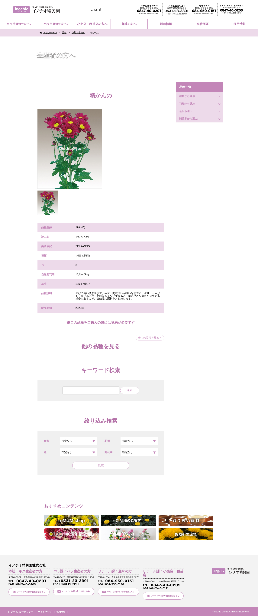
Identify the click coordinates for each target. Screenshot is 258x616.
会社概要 (203, 24)
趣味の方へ (129, 24)
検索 (101, 465)
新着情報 (166, 24)
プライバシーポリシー (22, 612)
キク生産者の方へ (19, 24)
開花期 (131, 452)
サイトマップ (44, 612)
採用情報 (240, 24)
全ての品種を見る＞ (150, 337)
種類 (70, 441)
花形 (131, 441)
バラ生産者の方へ (56, 24)
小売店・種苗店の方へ (92, 24)
